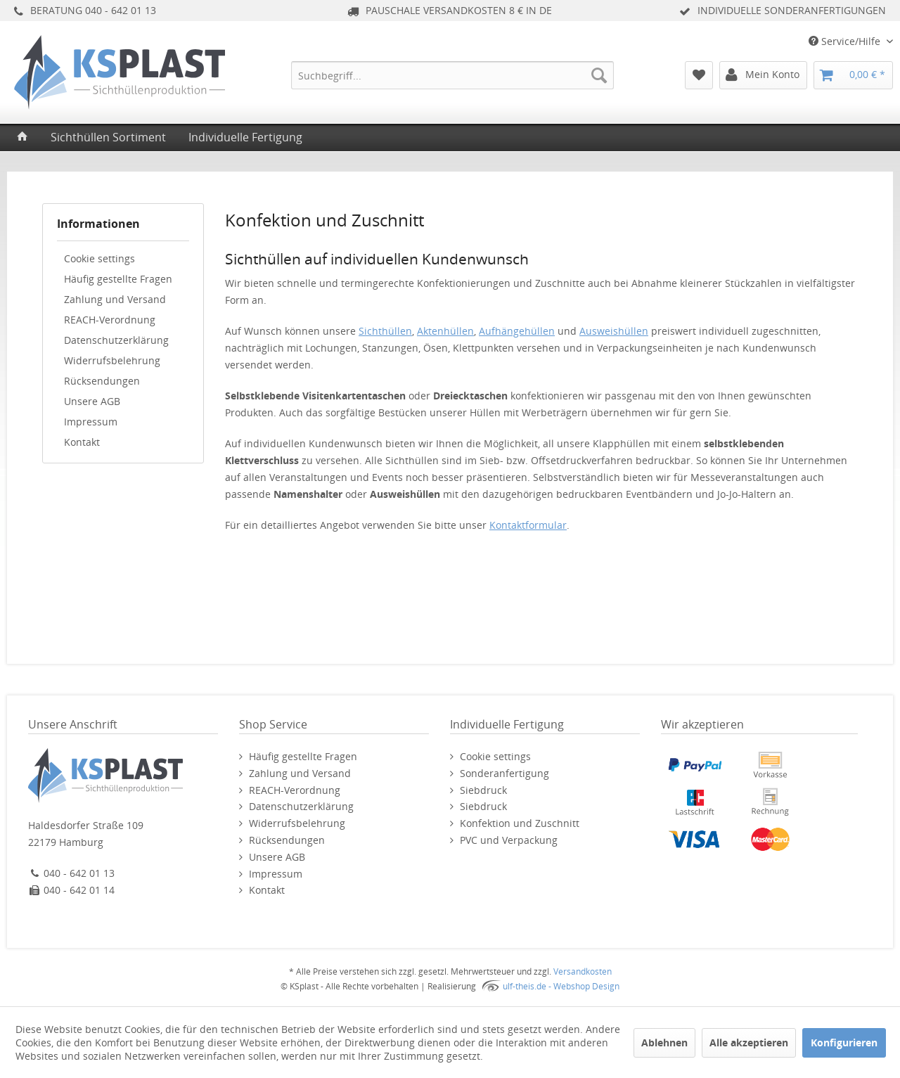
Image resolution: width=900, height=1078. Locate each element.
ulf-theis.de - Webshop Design (561, 986)
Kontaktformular (528, 525)
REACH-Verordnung (109, 319)
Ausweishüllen (613, 331)
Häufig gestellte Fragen (118, 278)
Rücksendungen (102, 380)
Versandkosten (582, 971)
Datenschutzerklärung (116, 340)
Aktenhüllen (445, 331)
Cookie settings (99, 258)
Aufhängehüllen (517, 331)
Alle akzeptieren (748, 1042)
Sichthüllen (385, 331)
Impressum (90, 421)
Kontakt (82, 442)
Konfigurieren (844, 1042)
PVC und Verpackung (509, 840)
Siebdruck (483, 790)
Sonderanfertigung (504, 773)
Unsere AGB (92, 401)
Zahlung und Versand (115, 299)
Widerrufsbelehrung (112, 360)
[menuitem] (452, 75)
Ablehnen (664, 1042)
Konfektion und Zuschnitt (519, 823)
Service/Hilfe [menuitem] (846, 41)
